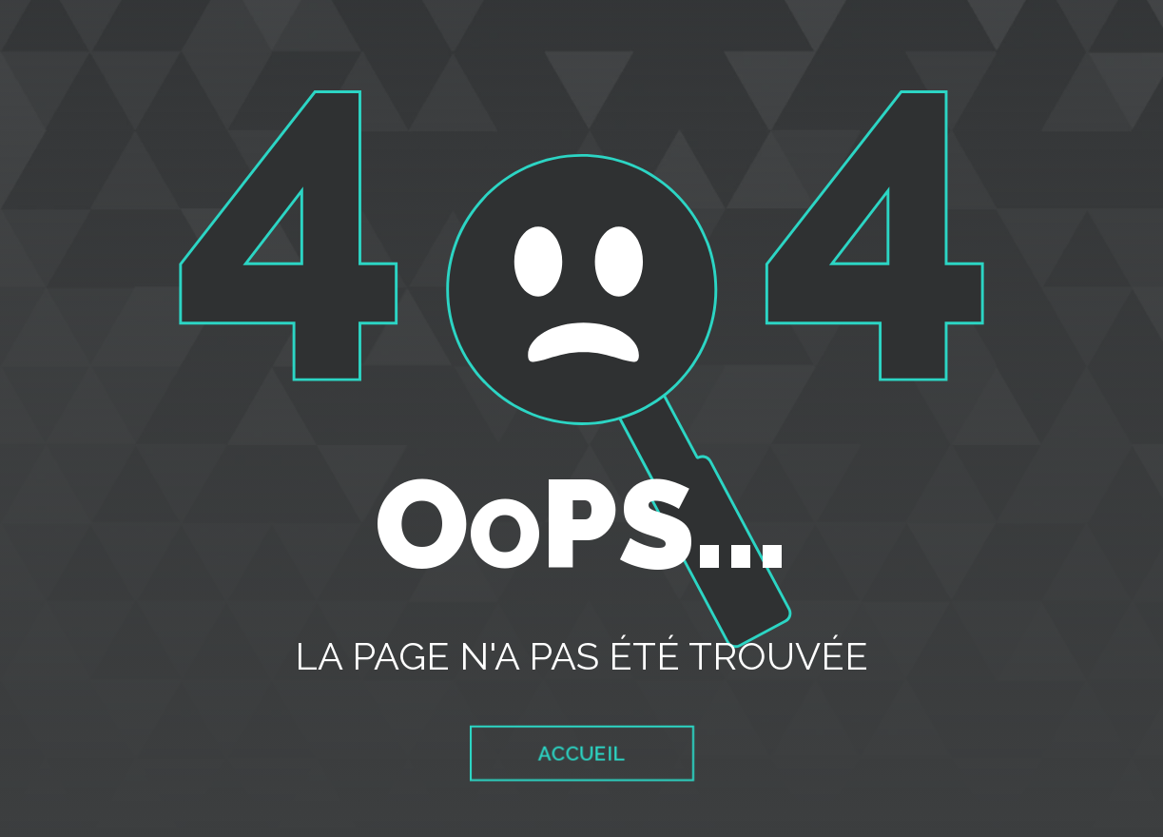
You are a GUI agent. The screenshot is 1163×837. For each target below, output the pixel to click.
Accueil (581, 754)
